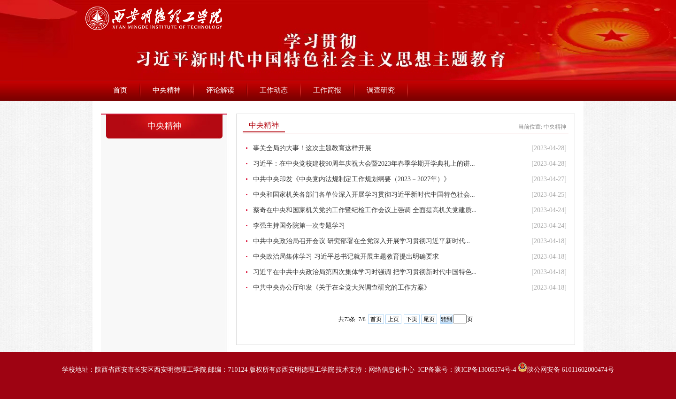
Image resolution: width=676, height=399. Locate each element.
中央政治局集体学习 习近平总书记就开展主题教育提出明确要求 (346, 256)
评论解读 (220, 90)
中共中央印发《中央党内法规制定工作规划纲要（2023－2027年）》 (351, 179)
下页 (411, 319)
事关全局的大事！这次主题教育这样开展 (312, 148)
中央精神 (167, 90)
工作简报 (327, 90)
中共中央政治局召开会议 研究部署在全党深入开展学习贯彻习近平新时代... (361, 241)
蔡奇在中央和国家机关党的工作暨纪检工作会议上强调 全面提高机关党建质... (364, 210)
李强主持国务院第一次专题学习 (299, 225)
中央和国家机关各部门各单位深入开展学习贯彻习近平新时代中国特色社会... (364, 194)
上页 (393, 319)
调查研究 (381, 90)
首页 (120, 90)
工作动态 (274, 90)
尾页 (429, 319)
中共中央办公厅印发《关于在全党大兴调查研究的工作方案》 (341, 287)
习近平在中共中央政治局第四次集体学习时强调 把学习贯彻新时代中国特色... (364, 272)
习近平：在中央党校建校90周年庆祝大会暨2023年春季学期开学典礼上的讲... (364, 163)
